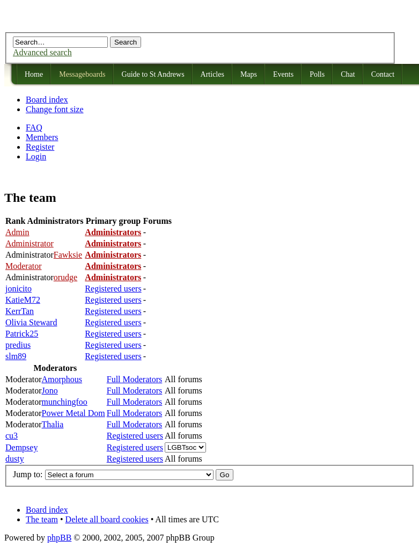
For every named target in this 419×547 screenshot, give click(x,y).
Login (36, 156)
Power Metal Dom (73, 413)
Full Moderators (135, 379)
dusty (14, 458)
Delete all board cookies (107, 519)
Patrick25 (21, 333)
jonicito (18, 288)
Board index (47, 99)
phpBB (59, 537)
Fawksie (68, 254)
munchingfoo (64, 401)
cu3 (11, 435)
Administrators (113, 232)
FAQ (34, 127)
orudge (65, 277)
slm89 (15, 356)
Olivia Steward (31, 322)
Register (40, 146)
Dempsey (21, 447)
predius (18, 344)
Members (42, 137)
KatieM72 (22, 299)
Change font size (55, 109)
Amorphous (62, 379)
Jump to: (28, 474)
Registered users (113, 288)
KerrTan (19, 311)
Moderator (23, 266)
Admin (17, 232)
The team (42, 519)
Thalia (53, 424)
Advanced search (42, 52)
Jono (50, 390)
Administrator (29, 243)
